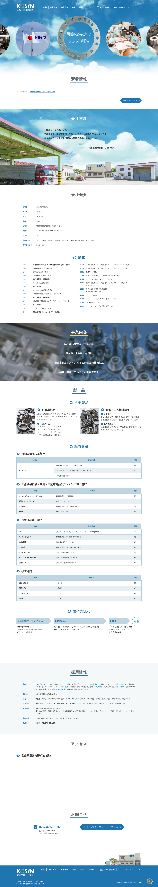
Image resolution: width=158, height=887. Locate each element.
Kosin (132, 882)
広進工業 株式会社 (27, 871)
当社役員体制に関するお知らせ (42, 92)
